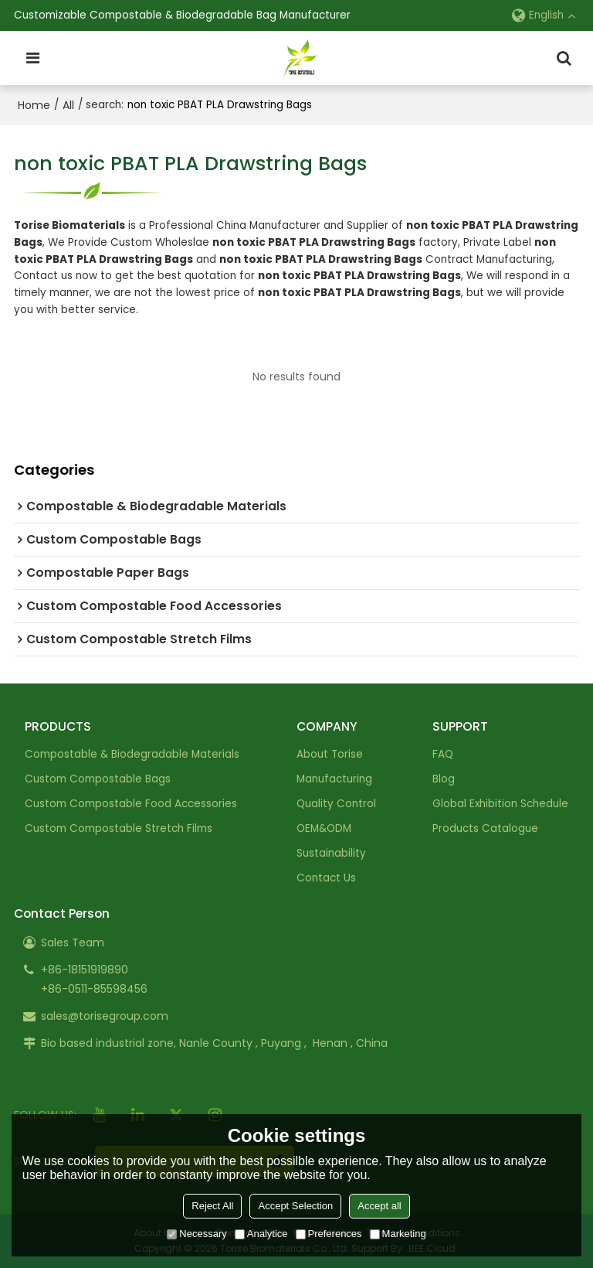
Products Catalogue (485, 828)
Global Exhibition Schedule (500, 803)
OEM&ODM (323, 828)
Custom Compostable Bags (98, 779)
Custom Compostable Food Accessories (131, 803)
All (68, 105)
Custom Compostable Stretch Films (118, 828)
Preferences (329, 1233)
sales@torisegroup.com (104, 1016)
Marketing (398, 1233)
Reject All (212, 1206)
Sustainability (331, 853)
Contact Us (326, 878)
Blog (443, 779)
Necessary (196, 1233)
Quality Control (336, 803)
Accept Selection (295, 1206)
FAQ (442, 754)
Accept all (379, 1206)
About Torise (329, 754)
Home (34, 105)
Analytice (261, 1233)
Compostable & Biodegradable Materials (132, 754)
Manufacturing (334, 779)
